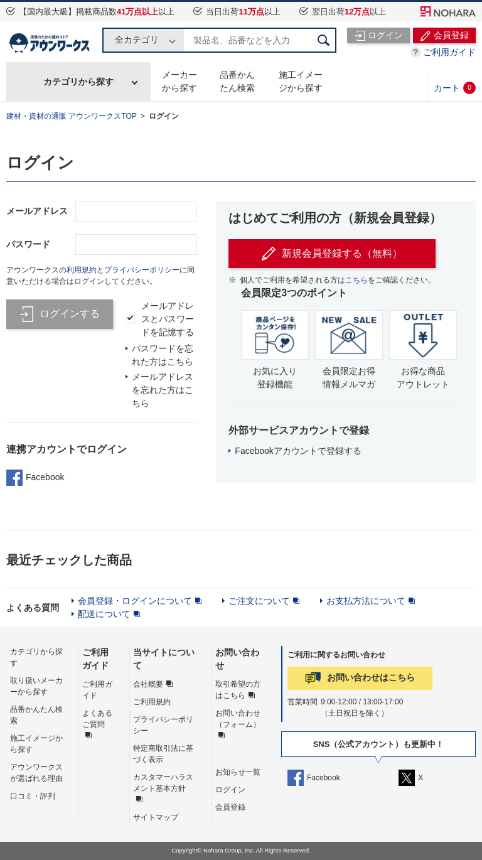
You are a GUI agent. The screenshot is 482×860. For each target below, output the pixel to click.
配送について (104, 614)
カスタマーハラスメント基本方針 (163, 783)
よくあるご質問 (97, 719)
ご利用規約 (152, 701)
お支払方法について (365, 601)
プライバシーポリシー (141, 270)
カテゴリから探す (78, 82)
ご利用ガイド (449, 52)
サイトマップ (155, 817)
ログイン (164, 116)
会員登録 (230, 807)
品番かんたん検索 (237, 81)
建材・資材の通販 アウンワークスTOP (71, 116)
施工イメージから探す (301, 81)
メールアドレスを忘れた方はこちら (162, 390)
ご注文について (259, 601)
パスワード (28, 244)
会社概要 (148, 684)
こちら (356, 280)
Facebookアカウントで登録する (298, 451)
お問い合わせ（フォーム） (237, 719)
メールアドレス (37, 211)
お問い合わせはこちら (371, 677)
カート (455, 88)
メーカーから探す (179, 81)
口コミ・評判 (32, 796)
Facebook (35, 478)
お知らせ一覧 (237, 772)
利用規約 (82, 270)
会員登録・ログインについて (135, 601)
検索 (323, 40)
